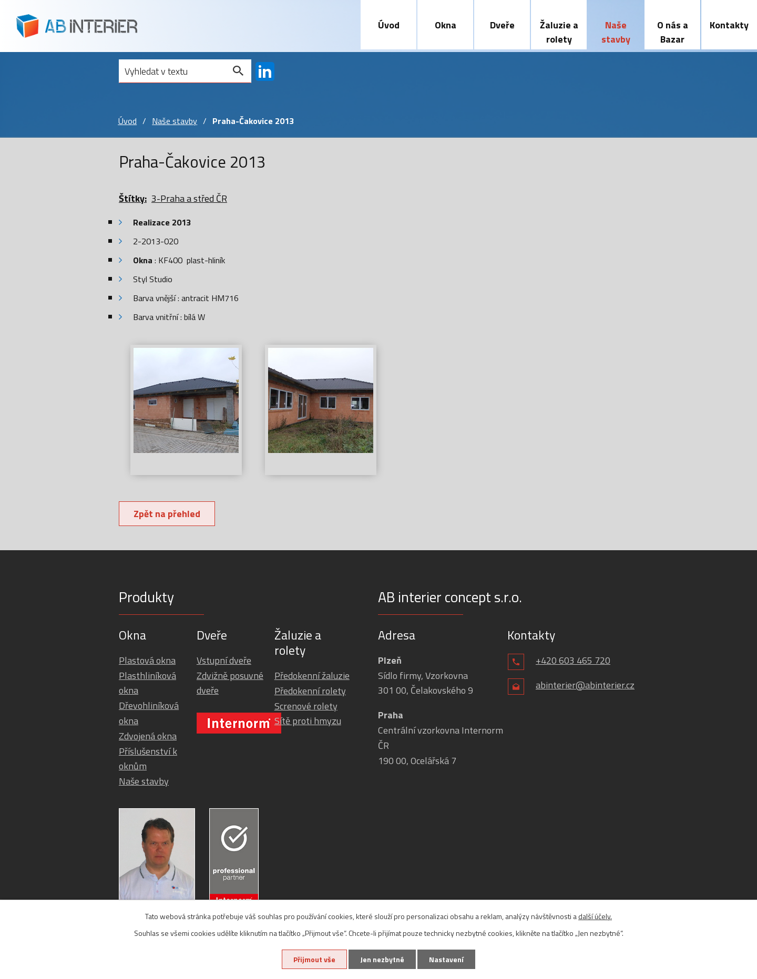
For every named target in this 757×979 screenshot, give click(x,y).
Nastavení (446, 959)
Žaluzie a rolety (559, 32)
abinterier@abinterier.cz (585, 685)
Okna (445, 25)
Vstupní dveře (224, 660)
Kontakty (729, 25)
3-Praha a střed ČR (189, 198)
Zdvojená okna (148, 736)
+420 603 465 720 (573, 660)
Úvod (389, 25)
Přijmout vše (314, 959)
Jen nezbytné (382, 959)
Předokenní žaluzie (312, 675)
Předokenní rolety (310, 691)
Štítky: (133, 198)
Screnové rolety (305, 706)
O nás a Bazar (672, 32)
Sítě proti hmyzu (307, 721)
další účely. (595, 916)
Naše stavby (615, 32)
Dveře (502, 25)
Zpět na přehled (167, 514)
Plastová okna (147, 660)
